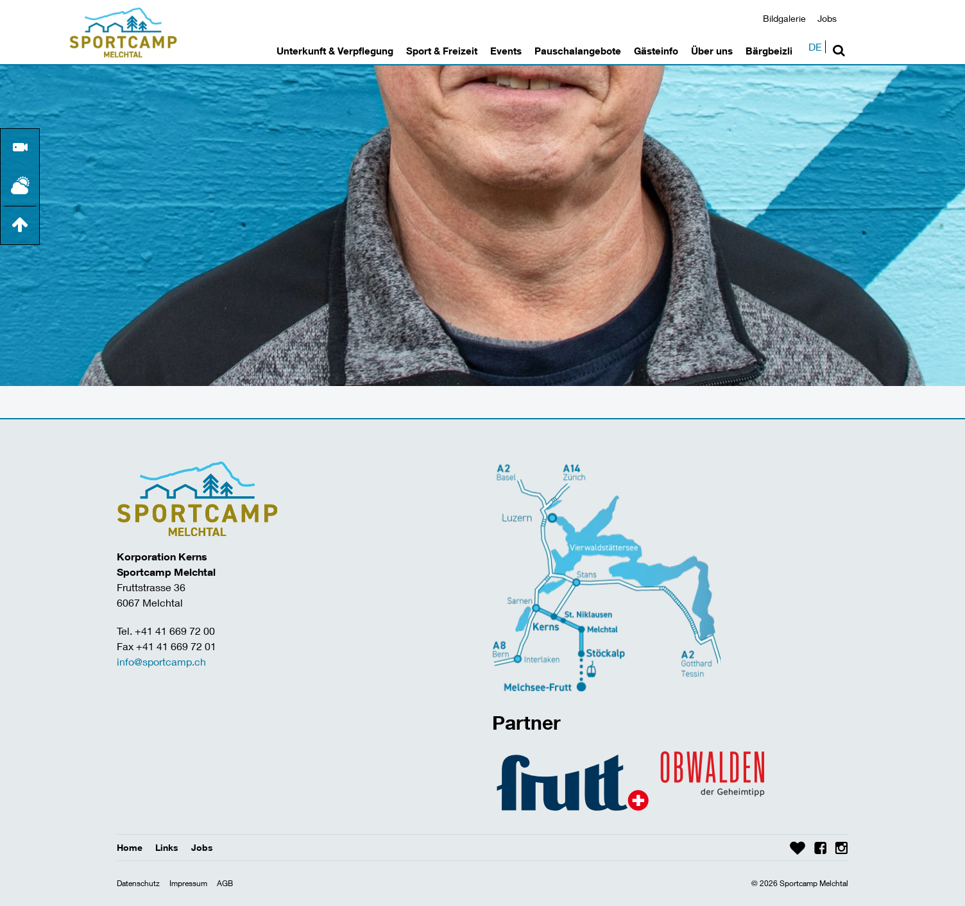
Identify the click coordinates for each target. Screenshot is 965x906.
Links (166, 847)
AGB (225, 883)
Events (506, 50)
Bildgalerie (784, 18)
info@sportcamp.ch (161, 661)
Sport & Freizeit (441, 50)
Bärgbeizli (769, 50)
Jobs (827, 18)
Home (129, 847)
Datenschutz (138, 883)
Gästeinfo (656, 50)
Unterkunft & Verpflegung (335, 50)
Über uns (712, 50)
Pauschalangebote (577, 50)
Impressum (188, 883)
